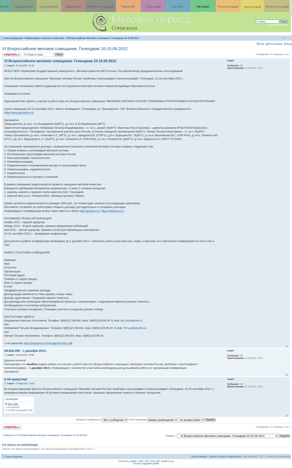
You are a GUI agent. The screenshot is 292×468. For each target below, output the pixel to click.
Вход (289, 44)
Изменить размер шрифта (289, 37)
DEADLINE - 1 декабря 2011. (25, 350)
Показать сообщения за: (102, 419)
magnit (10, 65)
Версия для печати (282, 37)
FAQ (262, 44)
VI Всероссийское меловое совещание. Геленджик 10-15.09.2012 (65, 48)
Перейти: (170, 436)
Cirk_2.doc (13, 404)
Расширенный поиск (277, 24)
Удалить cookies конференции (225, 456)
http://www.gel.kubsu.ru (19, 112)
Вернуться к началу (287, 346)
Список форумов (13, 38)
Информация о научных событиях (44, 38)
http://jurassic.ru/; (90, 210)
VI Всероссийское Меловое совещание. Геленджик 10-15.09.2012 (102, 38)
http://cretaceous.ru (112, 210)
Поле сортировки (153, 419)
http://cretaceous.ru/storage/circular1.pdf (48, 343)
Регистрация (275, 44)
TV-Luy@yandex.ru (134, 328)
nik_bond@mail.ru (131, 320)
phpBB (133, 461)
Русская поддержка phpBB (146, 463)
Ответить (12, 54)
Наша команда (199, 456)
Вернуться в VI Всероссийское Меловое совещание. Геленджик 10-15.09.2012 (46, 435)
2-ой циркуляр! (15, 379)
